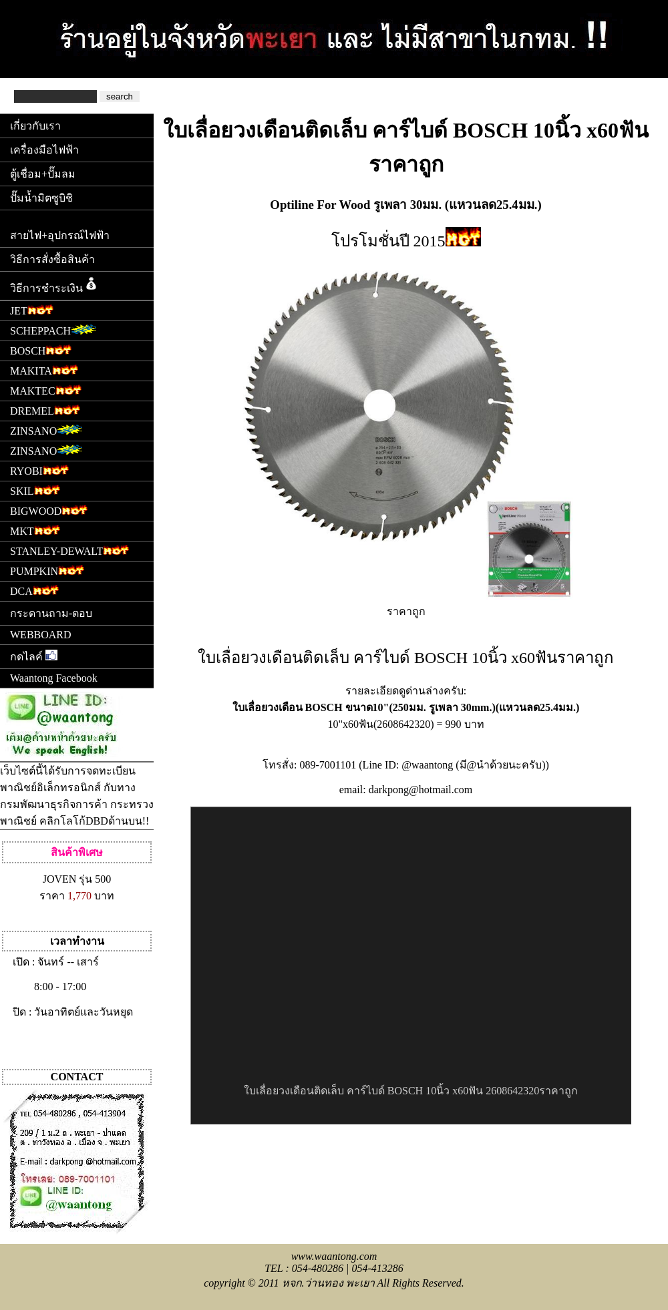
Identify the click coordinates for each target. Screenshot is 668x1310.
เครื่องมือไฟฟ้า (44, 150)
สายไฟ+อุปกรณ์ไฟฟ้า (60, 235)
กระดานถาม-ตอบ (51, 613)
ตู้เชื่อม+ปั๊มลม (42, 174)
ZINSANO (46, 429)
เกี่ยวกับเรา (35, 126)
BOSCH (40, 349)
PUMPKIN (47, 570)
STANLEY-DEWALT (69, 549)
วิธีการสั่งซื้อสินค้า (52, 259)
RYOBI (39, 469)
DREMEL (45, 409)
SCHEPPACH (53, 329)
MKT (35, 529)
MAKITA (44, 369)
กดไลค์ (33, 656)
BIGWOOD (49, 509)
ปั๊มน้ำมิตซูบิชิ (41, 198)
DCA (34, 590)
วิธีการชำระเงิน (55, 284)
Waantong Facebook (54, 678)
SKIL (35, 489)
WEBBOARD (40, 634)
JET (31, 309)
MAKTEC (45, 389)
